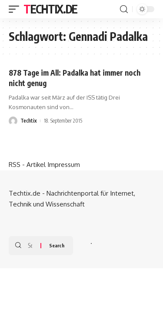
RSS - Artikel (27, 164)
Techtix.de (50, 9)
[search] (124, 9)
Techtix (28, 120)
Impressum (63, 164)
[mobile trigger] (16, 9)
